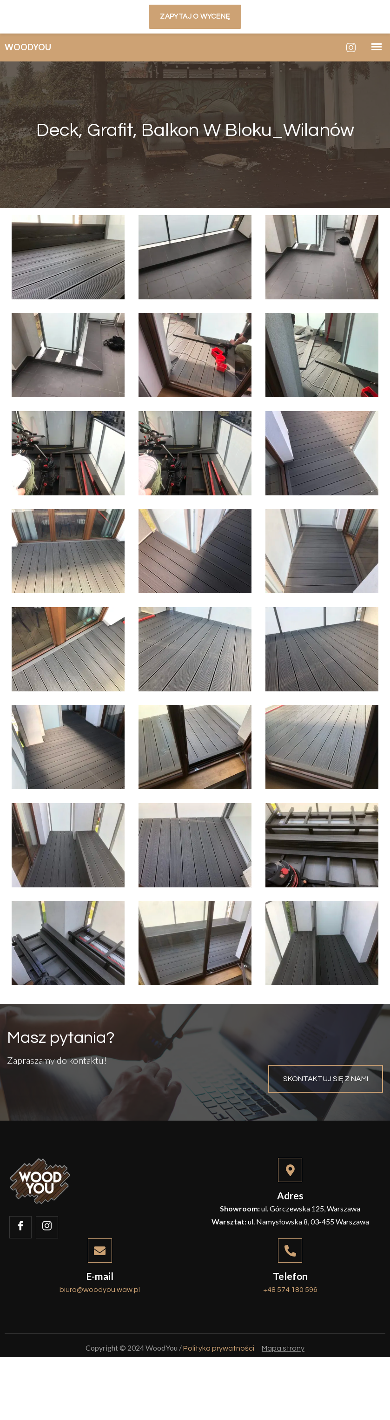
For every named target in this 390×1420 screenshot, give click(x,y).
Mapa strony (283, 1402)
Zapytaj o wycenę (195, 16)
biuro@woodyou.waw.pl (99, 1334)
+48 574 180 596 (290, 1334)
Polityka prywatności (218, 1402)
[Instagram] (351, 47)
